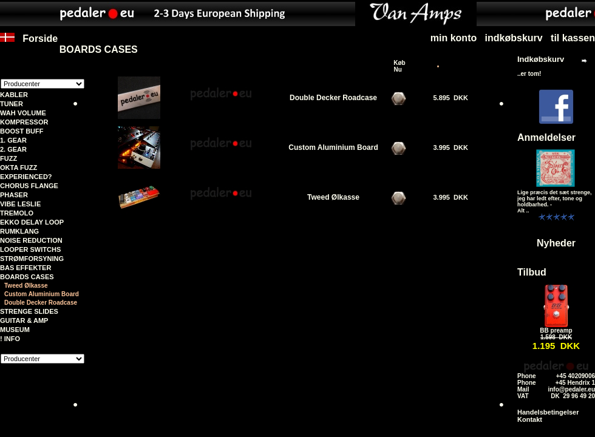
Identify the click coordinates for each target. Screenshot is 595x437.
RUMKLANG (19, 231)
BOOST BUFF (22, 131)
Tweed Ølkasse (26, 285)
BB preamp (556, 330)
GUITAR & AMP (24, 320)
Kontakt (529, 419)
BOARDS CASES (27, 276)
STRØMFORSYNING (32, 258)
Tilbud (531, 272)
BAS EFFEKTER (25, 267)
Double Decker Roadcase (40, 302)
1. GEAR (13, 140)
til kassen (573, 38)
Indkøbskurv (540, 59)
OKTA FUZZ (18, 167)
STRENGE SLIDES (29, 311)
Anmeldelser (546, 137)
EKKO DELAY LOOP (32, 222)
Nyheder (556, 243)
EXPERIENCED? (26, 176)
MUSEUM (15, 329)
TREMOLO (16, 213)
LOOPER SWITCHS (30, 249)
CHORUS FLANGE (29, 185)
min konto (453, 38)
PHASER (14, 194)
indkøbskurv (514, 38)
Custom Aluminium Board (41, 294)
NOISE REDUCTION (31, 240)
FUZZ (8, 158)
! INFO (10, 338)
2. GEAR (13, 149)
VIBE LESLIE (20, 204)
